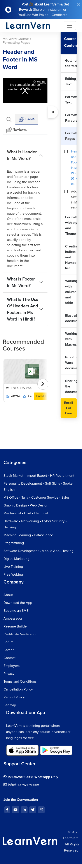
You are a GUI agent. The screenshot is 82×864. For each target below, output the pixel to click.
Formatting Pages (71, 136)
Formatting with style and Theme (71, 225)
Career (8, 650)
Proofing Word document (71, 362)
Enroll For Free (46, 396)
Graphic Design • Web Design (25, 505)
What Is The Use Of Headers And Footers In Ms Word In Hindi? (22, 309)
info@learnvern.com (21, 785)
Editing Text (70, 81)
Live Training (13, 566)
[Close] (78, 4)
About (8, 595)
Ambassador (12, 618)
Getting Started (71, 63)
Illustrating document (71, 318)
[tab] (9, 119)
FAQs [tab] (27, 119)
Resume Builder (15, 626)
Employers (11, 666)
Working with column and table (71, 292)
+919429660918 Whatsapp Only (30, 777)
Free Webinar (13, 574)
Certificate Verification (20, 634)
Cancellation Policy (18, 689)
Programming (13, 543)
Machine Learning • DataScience (28, 535)
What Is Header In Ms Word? (22, 155)
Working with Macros (71, 339)
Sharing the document (71, 386)
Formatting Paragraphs (71, 118)
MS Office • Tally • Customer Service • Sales (36, 497)
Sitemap (9, 705)
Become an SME (15, 610)
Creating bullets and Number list (71, 257)
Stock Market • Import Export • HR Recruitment (38, 475)
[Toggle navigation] (70, 25)
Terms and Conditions (20, 681)
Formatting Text (71, 100)
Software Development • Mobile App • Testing (38, 551)
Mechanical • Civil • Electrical (25, 513)
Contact (9, 658)
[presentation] (42, 384)
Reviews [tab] (16, 130)
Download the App (17, 603)
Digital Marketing (16, 559)
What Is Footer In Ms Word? (21, 282)
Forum (8, 642)
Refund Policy (14, 697)
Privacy (8, 673)
